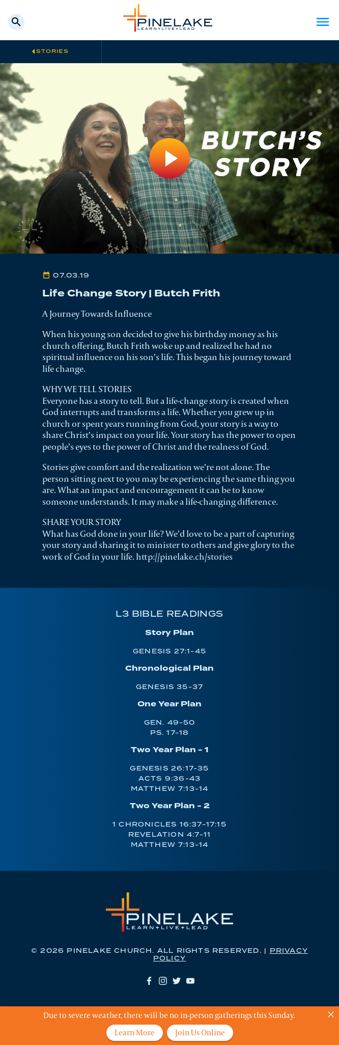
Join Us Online (200, 1032)
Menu (323, 22)
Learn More (135, 1032)
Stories (52, 51)
